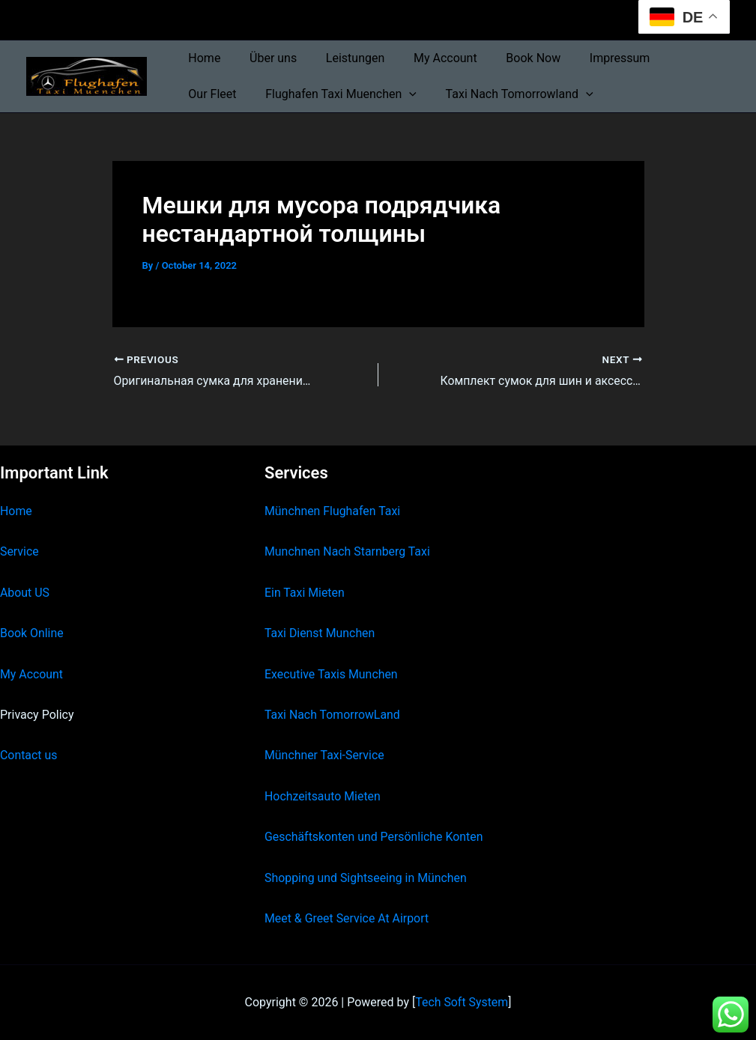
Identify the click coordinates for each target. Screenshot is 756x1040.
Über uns (265, 58)
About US (24, 592)
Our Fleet (671, 58)
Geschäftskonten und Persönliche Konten (374, 837)
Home (202, 58)
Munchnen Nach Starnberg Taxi (347, 551)
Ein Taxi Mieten (304, 592)
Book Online (32, 633)
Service (19, 551)
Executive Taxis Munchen (331, 673)
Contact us (29, 755)
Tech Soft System (462, 1002)
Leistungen (342, 58)
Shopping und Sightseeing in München (366, 877)
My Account (428, 58)
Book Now (510, 58)
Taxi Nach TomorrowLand (332, 715)
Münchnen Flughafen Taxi (333, 511)
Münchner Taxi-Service (324, 755)
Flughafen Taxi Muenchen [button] (261, 94)
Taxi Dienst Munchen (319, 633)
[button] (329, 94)
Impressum (592, 58)
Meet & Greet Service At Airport (347, 918)
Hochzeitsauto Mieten (322, 795)
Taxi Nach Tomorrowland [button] (435, 94)
